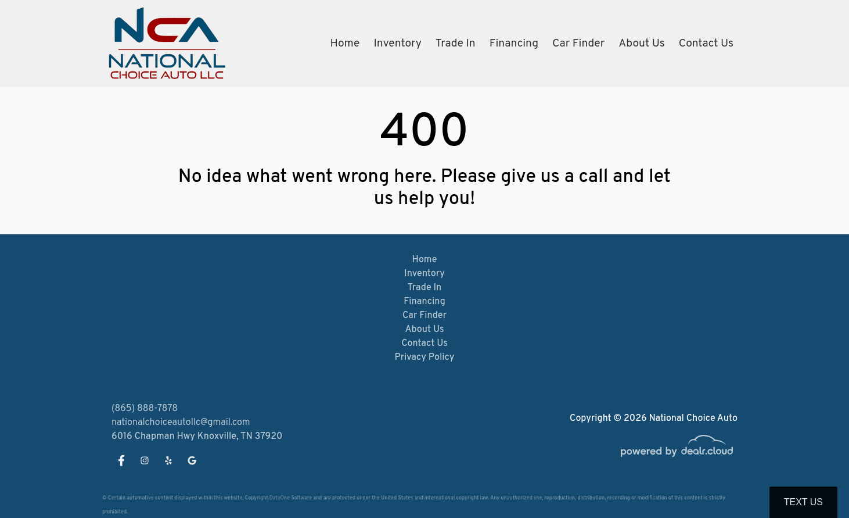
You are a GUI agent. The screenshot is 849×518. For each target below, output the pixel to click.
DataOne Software (290, 498)
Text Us (803, 502)
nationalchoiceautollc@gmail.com (180, 422)
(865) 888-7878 (144, 409)
